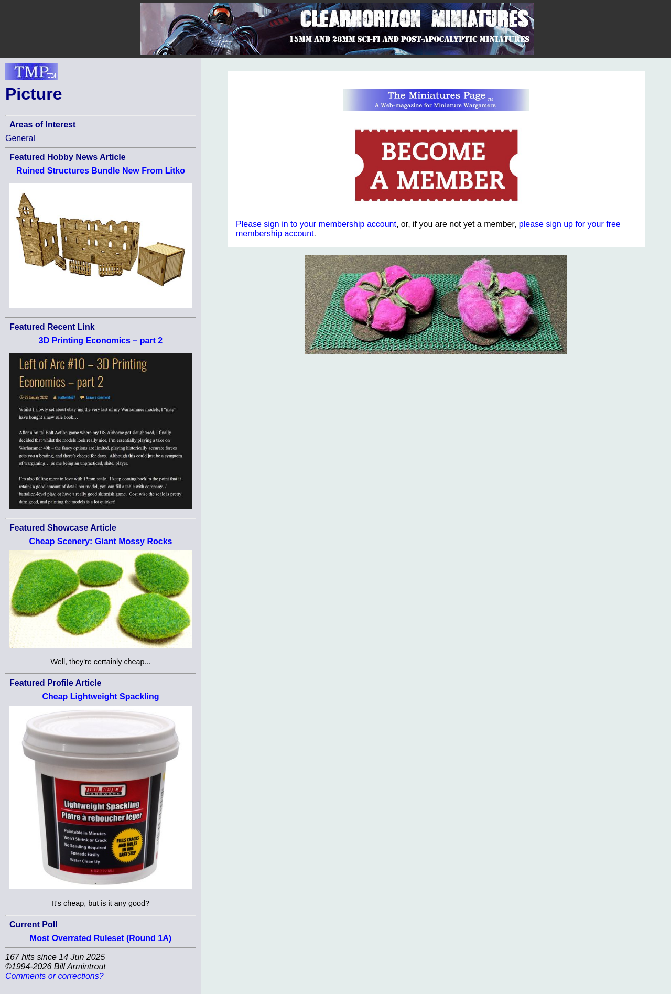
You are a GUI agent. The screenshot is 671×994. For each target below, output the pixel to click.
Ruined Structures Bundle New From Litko (100, 170)
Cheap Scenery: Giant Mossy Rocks (100, 541)
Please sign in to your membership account (316, 224)
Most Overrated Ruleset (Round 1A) (100, 938)
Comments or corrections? (54, 975)
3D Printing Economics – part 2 (101, 340)
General (20, 138)
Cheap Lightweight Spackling (100, 696)
